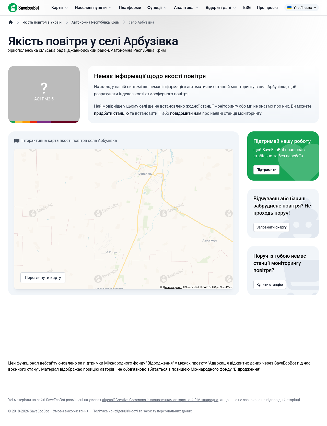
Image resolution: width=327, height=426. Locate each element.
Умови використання (70, 411)
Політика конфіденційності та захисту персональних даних (142, 411)
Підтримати (266, 169)
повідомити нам (185, 113)
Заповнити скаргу (271, 227)
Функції (157, 7)
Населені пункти (94, 7)
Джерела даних (172, 287)
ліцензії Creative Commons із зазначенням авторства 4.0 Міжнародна (160, 400)
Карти (60, 7)
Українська (301, 8)
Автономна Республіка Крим (96, 22)
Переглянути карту (42, 277)
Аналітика (187, 7)
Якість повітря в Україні (42, 22)
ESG (247, 7)
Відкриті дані (221, 7)
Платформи (130, 7)
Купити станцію (269, 284)
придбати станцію (111, 113)
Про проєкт (268, 7)
